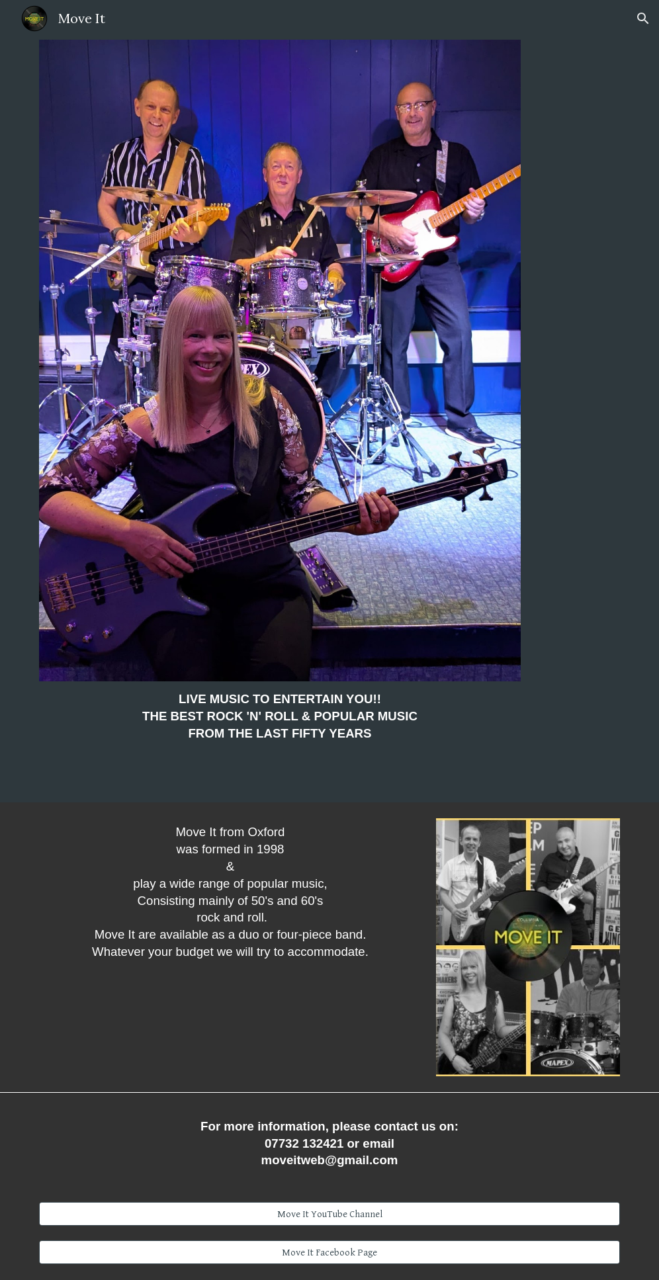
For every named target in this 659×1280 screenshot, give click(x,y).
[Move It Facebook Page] (329, 1252)
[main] (280, 722)
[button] (643, 18)
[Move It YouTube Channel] (329, 1214)
